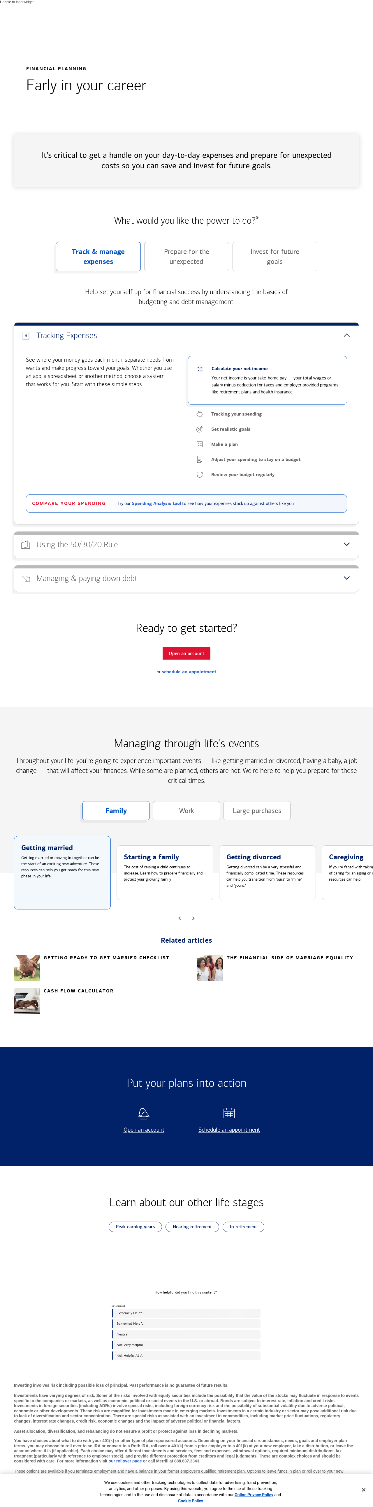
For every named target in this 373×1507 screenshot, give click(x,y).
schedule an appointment (189, 672)
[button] (186, 336)
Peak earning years (132, 1227)
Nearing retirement (189, 1227)
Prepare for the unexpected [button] (176, 259)
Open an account (136, 1130)
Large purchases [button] (252, 813)
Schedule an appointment (227, 1130)
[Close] (363, 1489)
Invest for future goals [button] (266, 259)
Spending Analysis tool (156, 503)
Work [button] (173, 813)
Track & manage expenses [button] (90, 259)
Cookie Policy (190, 1501)
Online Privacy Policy (254, 1494)
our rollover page (125, 1461)
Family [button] (104, 813)
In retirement (240, 1227)
